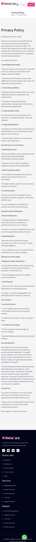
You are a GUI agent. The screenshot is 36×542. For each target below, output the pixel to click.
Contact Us (8, 460)
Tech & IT (7, 494)
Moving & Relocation (11, 507)
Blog (5, 472)
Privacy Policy (9, 464)
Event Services (9, 490)
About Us (7, 456)
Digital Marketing (10, 482)
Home (13, 11)
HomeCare (27, 535)
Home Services (9, 486)
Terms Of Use (9, 468)
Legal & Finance (9, 498)
